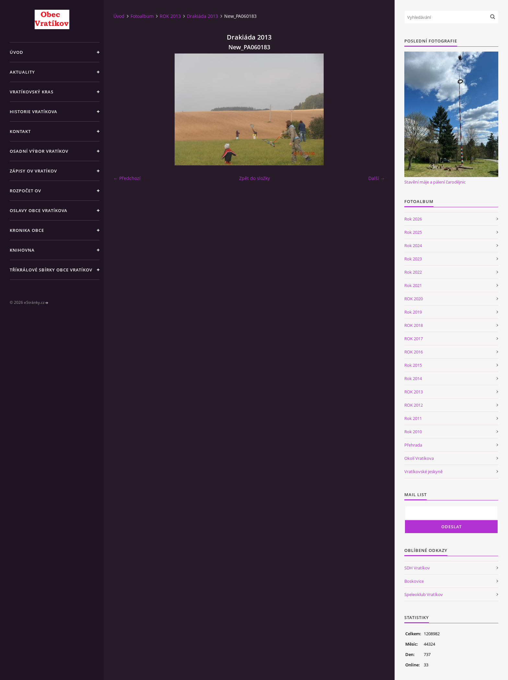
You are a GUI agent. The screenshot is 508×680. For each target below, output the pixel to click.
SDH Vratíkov (417, 568)
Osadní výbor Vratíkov (39, 151)
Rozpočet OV (25, 191)
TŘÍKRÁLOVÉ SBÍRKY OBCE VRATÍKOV (51, 270)
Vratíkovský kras (31, 92)
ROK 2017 (413, 338)
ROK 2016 (413, 352)
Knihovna (22, 250)
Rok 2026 (413, 219)
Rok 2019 (413, 312)
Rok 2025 (413, 232)
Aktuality (22, 72)
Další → (376, 178)
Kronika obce (27, 230)
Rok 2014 (413, 378)
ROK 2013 (170, 16)
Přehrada (413, 445)
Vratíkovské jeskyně (423, 471)
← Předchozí (127, 178)
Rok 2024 (413, 245)
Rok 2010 (413, 432)
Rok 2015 (413, 365)
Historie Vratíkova (33, 111)
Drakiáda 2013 (202, 16)
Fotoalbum (142, 16)
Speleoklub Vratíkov (423, 594)
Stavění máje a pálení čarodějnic (435, 182)
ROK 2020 (413, 299)
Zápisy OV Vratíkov (33, 171)
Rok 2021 (413, 285)
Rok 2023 (413, 259)
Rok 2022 (413, 272)
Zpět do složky (254, 178)
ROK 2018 (413, 325)
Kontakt (20, 131)
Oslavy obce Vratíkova (38, 210)
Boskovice (414, 581)
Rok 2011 (413, 418)
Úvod (16, 52)
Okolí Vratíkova (419, 458)
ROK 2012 (413, 405)
